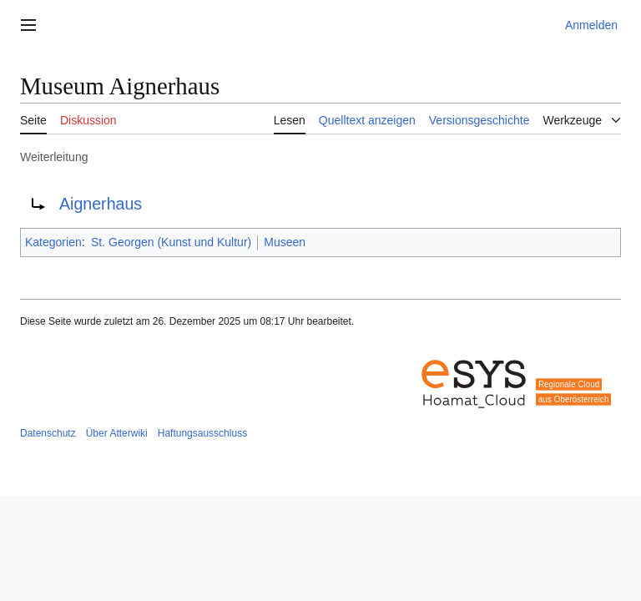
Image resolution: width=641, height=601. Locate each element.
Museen (284, 242)
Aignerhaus (100, 203)
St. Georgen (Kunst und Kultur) (171, 242)
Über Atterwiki (117, 433)
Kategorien (53, 242)
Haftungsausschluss (202, 433)
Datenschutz (48, 433)
